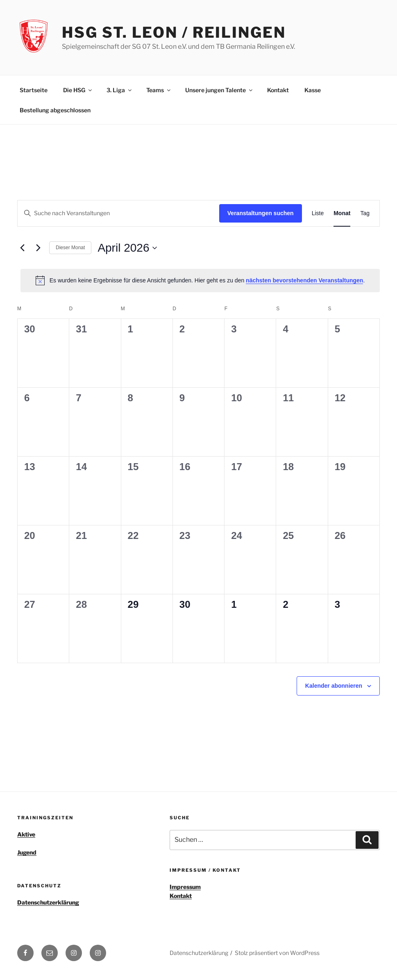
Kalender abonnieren (333, 685)
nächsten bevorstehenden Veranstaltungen (304, 280)
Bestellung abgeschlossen (55, 110)
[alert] (200, 280)
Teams (159, 89)
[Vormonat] (22, 248)
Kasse (312, 89)
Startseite (34, 89)
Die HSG (78, 89)
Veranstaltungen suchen (260, 213)
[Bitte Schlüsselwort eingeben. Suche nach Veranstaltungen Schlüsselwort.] (118, 213)
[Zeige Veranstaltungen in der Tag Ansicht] (365, 213)
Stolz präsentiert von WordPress (277, 952)
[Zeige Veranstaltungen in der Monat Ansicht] (341, 213)
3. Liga (120, 89)
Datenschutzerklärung (48, 902)
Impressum (185, 886)
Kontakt (278, 89)
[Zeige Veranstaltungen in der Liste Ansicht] (318, 213)
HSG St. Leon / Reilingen (174, 32)
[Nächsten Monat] (38, 248)
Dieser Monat (70, 247)
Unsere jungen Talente (219, 89)
